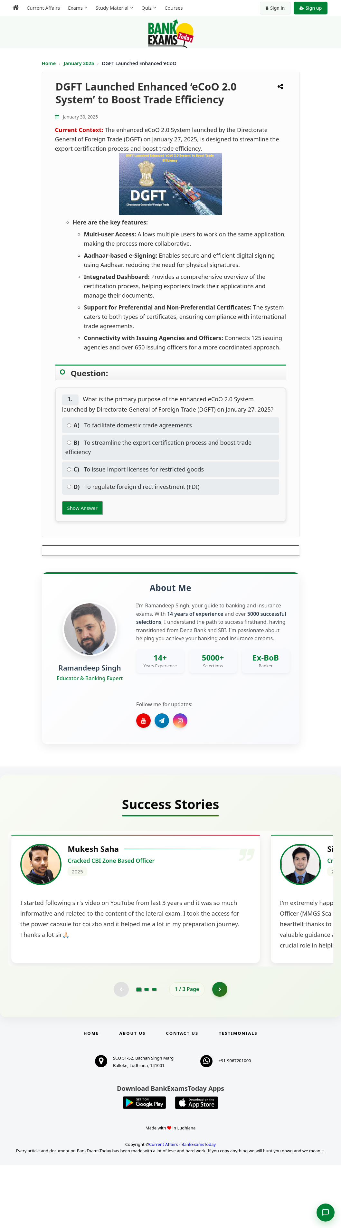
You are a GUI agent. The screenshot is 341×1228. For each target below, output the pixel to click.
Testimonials (238, 1096)
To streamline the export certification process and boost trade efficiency (158, 447)
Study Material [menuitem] (109, 8)
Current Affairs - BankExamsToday (182, 1207)
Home (49, 63)
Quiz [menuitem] (144, 8)
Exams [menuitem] (73, 8)
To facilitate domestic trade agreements (129, 425)
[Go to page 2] (146, 1051)
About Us (132, 1096)
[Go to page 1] (138, 1051)
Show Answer (82, 508)
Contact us (182, 1096)
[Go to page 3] (154, 1051)
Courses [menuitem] (171, 8)
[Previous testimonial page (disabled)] (121, 1051)
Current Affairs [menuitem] (41, 8)
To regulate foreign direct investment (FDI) (133, 486)
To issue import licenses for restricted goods (135, 469)
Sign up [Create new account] (313, 8)
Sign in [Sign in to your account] (277, 8)
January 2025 (79, 63)
